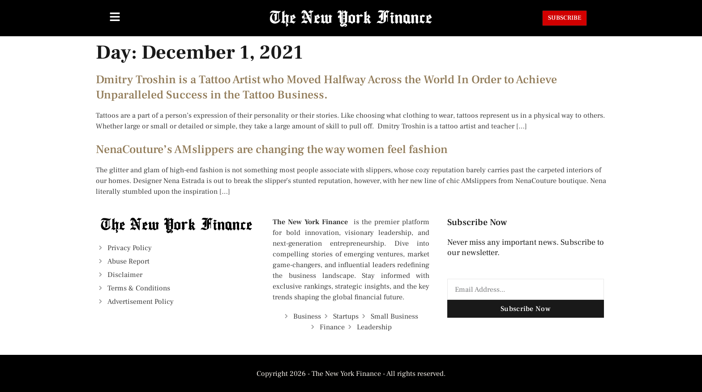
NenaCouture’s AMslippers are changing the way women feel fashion (272, 149)
